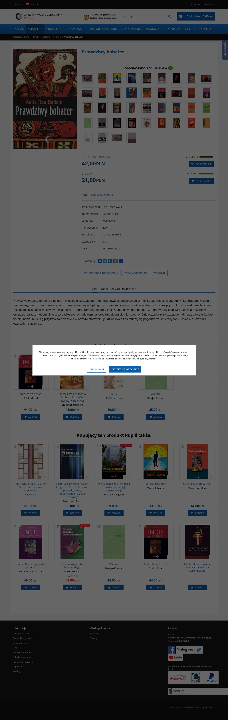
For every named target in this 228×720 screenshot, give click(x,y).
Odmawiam (96, 369)
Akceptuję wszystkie (125, 369)
